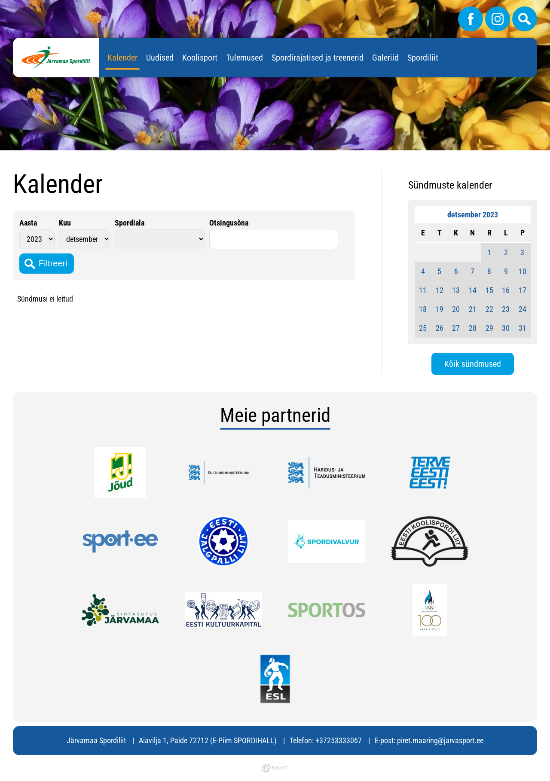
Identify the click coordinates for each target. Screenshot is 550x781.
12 (439, 290)
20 (456, 309)
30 (506, 328)
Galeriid (385, 57)
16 (506, 290)
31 (522, 328)
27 (456, 328)
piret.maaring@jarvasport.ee (440, 740)
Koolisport (199, 57)
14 (473, 290)
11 (423, 290)
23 (506, 309)
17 (522, 290)
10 (522, 271)
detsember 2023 (472, 214)
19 (439, 309)
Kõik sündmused (472, 364)
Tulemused (244, 57)
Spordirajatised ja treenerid (318, 57)
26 (439, 328)
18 (423, 309)
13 (456, 290)
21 (473, 309)
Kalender (122, 57)
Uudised (160, 57)
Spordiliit (422, 57)
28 (473, 328)
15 (489, 290)
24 (522, 309)
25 (423, 328)
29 (489, 328)
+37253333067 (338, 740)
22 (489, 309)
